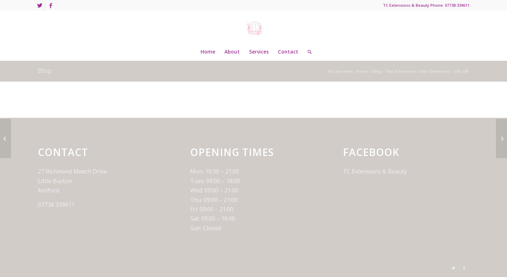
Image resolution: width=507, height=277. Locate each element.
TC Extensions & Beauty (375, 171)
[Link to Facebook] (50, 5)
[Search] (307, 52)
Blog (44, 70)
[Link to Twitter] (40, 5)
